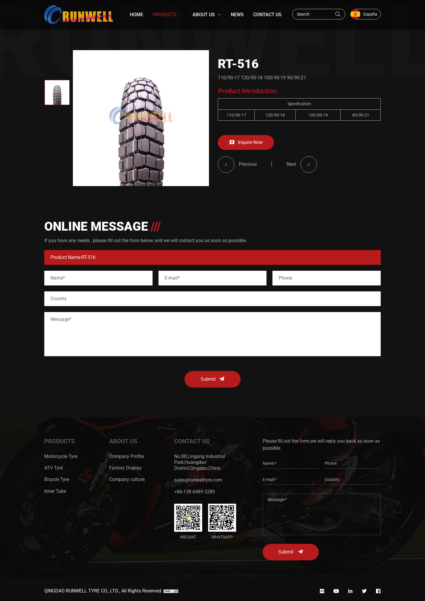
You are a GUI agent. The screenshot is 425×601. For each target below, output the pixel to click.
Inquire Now (250, 149)
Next (291, 170)
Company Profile (126, 456)
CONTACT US (267, 14)
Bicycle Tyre (56, 479)
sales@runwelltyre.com (198, 480)
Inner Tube (55, 491)
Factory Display (125, 468)
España (370, 14)
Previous (248, 170)
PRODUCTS (164, 14)
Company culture (127, 479)
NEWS (237, 14)
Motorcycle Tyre (60, 456)
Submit (208, 379)
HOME (136, 14)
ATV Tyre (53, 468)
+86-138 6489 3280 (194, 492)
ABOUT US (203, 14)
